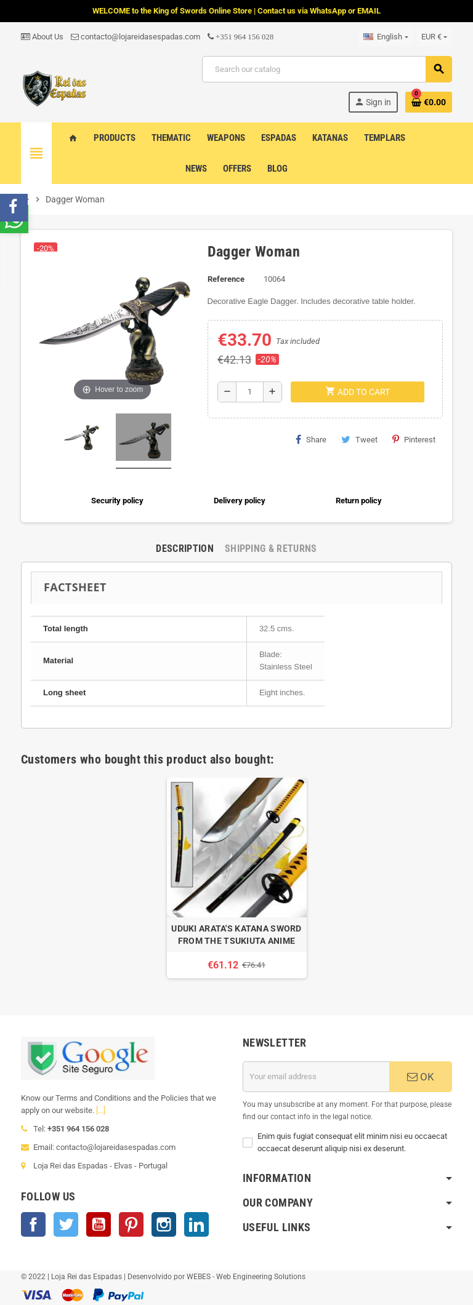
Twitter (66, 1224)
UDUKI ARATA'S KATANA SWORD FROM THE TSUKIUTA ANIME (236, 935)
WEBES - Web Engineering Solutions (246, 1276)
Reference (226, 279)
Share (311, 439)
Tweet (359, 439)
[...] (100, 1110)
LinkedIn (196, 1224)
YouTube (98, 1224)
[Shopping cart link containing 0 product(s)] (428, 102)
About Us (42, 36)
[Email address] (316, 1076)
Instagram (164, 1224)
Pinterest (413, 439)
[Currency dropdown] (434, 37)
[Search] (326, 69)
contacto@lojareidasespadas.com (135, 36)
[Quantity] (250, 392)
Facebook (33, 1224)
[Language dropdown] (385, 37)
